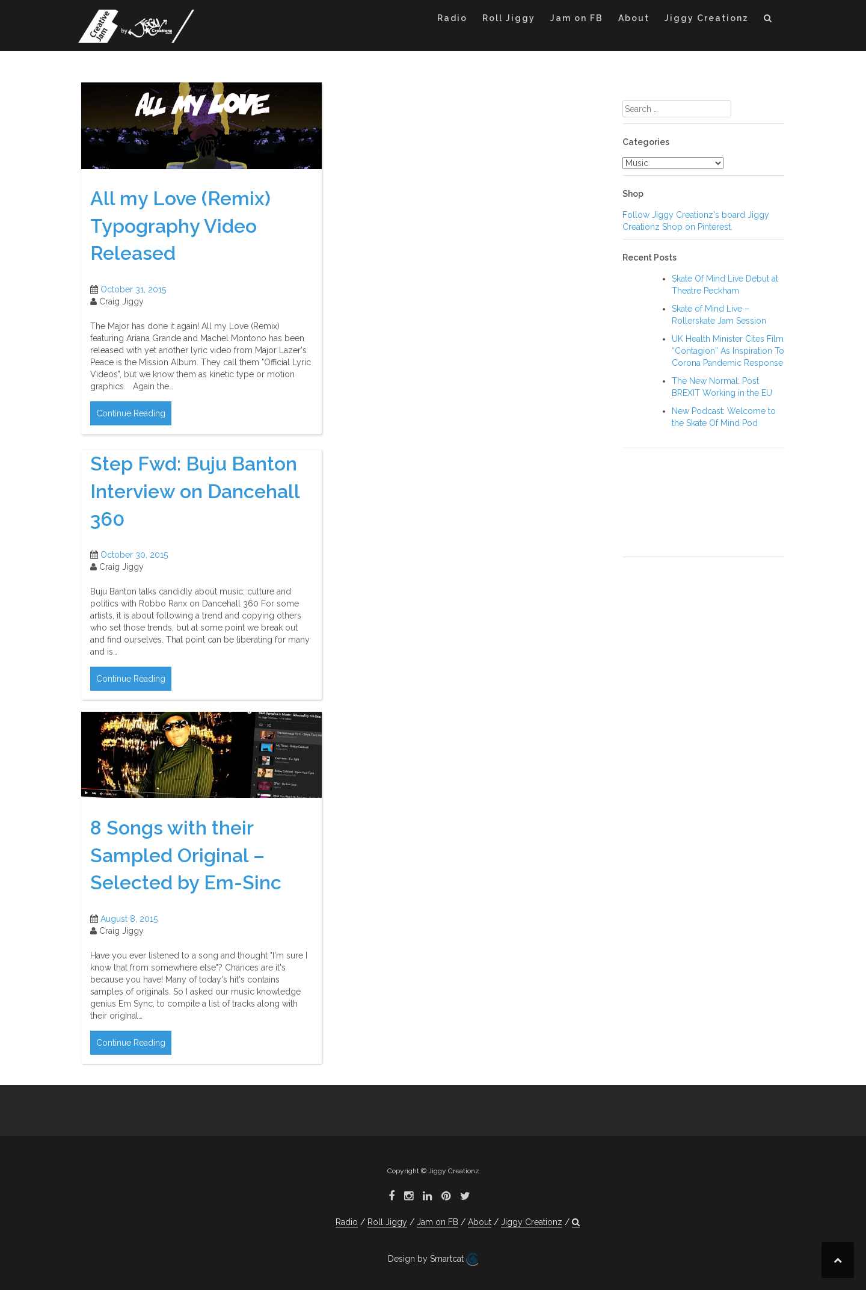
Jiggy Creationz (707, 18)
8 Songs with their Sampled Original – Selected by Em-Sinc (185, 854)
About (634, 18)
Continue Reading (130, 413)
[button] (768, 20)
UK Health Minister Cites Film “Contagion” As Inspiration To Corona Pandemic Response (728, 351)
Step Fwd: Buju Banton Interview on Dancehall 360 (194, 490)
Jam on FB (576, 18)
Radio (452, 18)
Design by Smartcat (433, 1259)
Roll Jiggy (508, 18)
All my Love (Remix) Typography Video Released (180, 225)
